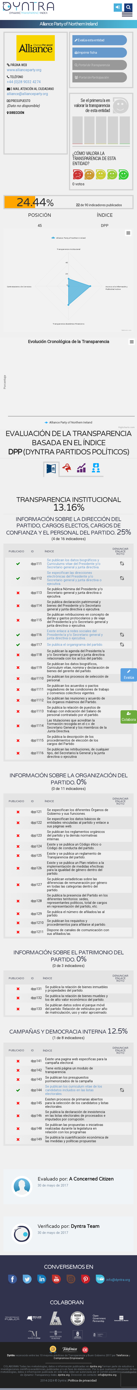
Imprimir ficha (86, 52)
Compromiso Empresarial (69, 1358)
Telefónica (122, 1355)
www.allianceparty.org (24, 70)
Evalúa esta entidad (89, 40)
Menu (127, 12)
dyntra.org (96, 1366)
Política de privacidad (82, 1380)
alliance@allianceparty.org (27, 94)
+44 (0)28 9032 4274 (24, 82)
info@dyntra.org (107, 1374)
